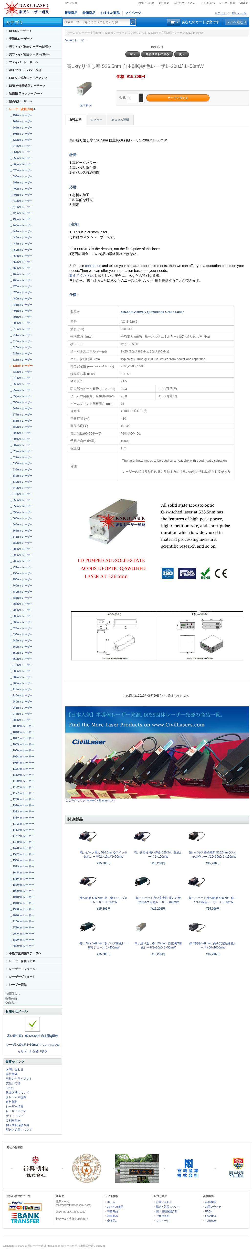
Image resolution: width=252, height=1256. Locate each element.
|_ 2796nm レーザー (21, 927)
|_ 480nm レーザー (20, 298)
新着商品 (70, 13)
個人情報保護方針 (17, 1125)
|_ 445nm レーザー (20, 237)
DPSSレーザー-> (20, 31)
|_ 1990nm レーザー (21, 909)
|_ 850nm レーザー (20, 646)
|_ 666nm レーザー (20, 530)
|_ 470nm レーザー (20, 286)
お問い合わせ (146, 2)
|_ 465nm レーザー (20, 280)
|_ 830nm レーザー (20, 634)
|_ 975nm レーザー (20, 713)
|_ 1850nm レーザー (21, 878)
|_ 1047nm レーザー (21, 738)
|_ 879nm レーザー (20, 664)
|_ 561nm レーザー (20, 408)
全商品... (10, 1003)
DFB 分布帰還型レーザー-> (27, 85)
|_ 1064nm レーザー (21, 756)
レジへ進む (234, 22)
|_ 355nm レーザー (20, 158)
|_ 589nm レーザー (20, 426)
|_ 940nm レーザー (20, 701)
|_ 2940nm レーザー (21, 933)
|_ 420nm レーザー (20, 213)
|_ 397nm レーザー (20, 182)
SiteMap (100, 1245)
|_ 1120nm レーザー (21, 780)
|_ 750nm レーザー (20, 579)
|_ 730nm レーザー (20, 573)
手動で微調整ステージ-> (25, 953)
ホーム (71, 32)
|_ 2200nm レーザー (21, 921)
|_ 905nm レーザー (20, 683)
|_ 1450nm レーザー (21, 842)
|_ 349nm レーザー (20, 145)
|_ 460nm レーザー (20, 267)
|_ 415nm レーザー (20, 206)
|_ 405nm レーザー (20, 194)
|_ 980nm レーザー (20, 719)
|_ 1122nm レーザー (21, 787)
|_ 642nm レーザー (20, 493)
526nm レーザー (114, 32)
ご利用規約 (13, 1120)
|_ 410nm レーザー (20, 200)
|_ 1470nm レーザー (21, 848)
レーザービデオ (16, 1111)
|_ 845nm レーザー (20, 640)
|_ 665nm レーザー (20, 524)
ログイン (220, 13)
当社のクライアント (185, 2)
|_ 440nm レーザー (20, 225)
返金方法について (17, 1092)
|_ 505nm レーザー (20, 322)
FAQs (9, 1088)
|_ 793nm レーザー (20, 609)
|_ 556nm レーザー (20, 402)
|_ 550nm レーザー (20, 384)
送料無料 (12, 1102)
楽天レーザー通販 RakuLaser (42, 1245)
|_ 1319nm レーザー (21, 817)
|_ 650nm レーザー (20, 500)
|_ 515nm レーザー (20, 341)
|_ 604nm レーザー (20, 438)
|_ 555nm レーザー (20, 396)
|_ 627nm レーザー (20, 457)
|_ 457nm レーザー (20, 261)
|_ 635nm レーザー (20, 469)
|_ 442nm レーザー (20, 231)
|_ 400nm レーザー (20, 188)
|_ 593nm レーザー (20, 432)
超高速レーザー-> (20, 101)
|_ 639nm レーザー (20, 481)
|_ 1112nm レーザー (21, 774)
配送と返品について (19, 1129)
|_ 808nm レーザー (20, 622)
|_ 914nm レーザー (20, 689)
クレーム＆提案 (16, 1097)
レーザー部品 (18, 984)
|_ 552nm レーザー (20, 390)
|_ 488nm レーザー (20, 304)
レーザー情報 (227, 2)
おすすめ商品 (110, 13)
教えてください (81, 275)
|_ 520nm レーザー (20, 347)
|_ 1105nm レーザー (21, 768)
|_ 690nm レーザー (20, 554)
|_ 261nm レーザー (20, 121)
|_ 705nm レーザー (20, 561)
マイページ (133, 13)
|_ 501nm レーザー (20, 316)
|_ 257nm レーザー (20, 115)
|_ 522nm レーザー (20, 353)
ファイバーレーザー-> (23, 62)
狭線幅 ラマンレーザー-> (25, 93)
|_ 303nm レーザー (20, 133)
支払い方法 (208, 2)
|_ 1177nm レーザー (21, 793)
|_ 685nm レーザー (20, 548)
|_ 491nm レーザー (20, 310)
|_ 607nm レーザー (20, 445)
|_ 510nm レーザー (20, 329)
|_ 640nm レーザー (20, 487)
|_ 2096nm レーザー (21, 915)
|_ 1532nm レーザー (21, 854)
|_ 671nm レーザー (20, 536)
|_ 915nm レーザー (20, 695)
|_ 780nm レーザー (20, 591)
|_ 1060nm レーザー (21, 750)
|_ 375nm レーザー (20, 170)
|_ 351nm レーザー (20, 151)
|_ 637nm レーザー (20, 475)
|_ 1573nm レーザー (21, 866)
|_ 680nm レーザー (20, 542)
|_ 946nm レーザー (20, 707)
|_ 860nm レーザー (20, 658)
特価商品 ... (12, 993)
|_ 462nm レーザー (20, 274)
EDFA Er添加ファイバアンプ (28, 78)
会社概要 (163, 2)
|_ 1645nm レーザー (21, 872)
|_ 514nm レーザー (20, 335)
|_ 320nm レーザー (20, 139)
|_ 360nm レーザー (20, 164)
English (244, 2)
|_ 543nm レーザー (20, 377)
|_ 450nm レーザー (20, 249)
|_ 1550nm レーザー (21, 860)
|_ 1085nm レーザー (21, 762)
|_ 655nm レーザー (20, 506)
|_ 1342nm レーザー (21, 823)
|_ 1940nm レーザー (21, 903)
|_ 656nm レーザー (20, 512)
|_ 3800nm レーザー (21, 939)
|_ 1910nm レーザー (21, 896)
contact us (93, 266)
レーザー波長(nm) (90, 32)
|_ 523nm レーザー (20, 359)
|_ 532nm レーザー (20, 371)
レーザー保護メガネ (22, 961)
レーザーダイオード (22, 977)
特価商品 (89, 13)
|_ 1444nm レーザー (21, 835)
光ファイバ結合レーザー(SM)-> (29, 54)
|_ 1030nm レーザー (21, 725)
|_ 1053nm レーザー (21, 744)
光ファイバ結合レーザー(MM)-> (30, 46)
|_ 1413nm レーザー (21, 829)
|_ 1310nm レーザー (21, 805)
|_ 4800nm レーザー (21, 945)
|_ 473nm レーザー (20, 292)
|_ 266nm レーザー (20, 127)
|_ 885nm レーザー (20, 677)
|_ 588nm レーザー (20, 420)
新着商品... (12, 998)
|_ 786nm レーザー (20, 603)
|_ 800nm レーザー (20, 616)
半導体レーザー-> (20, 39)
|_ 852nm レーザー (20, 652)
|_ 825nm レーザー (20, 628)
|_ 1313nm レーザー (21, 811)
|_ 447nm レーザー (20, 243)
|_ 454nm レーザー (20, 255)
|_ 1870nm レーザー (21, 884)
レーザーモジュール (22, 969)
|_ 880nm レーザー (20, 671)
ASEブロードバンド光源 (25, 70)
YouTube (210, 1220)
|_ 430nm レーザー (20, 219)
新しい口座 (239, 13)
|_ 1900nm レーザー (21, 890)
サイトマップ (14, 1116)
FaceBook (211, 1215)
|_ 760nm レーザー (20, 585)
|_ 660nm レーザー (20, 518)
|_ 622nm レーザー (20, 451)
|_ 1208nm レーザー (21, 799)
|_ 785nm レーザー (20, 597)
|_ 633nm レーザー (20, 463)
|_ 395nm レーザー (20, 176)
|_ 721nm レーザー (20, 567)
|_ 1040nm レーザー (21, 732)
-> (22, 109)
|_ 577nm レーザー (20, 414)
